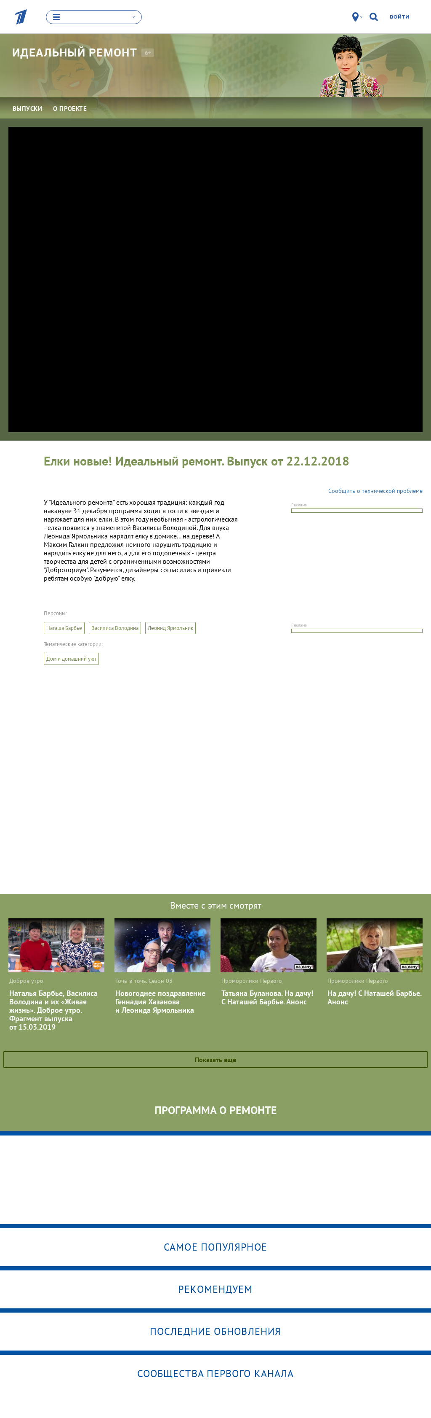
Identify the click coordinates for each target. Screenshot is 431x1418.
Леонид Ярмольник (170, 627)
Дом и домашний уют (71, 658)
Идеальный (74, 52)
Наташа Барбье (64, 627)
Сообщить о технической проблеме (375, 490)
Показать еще (215, 1059)
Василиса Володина (114, 627)
